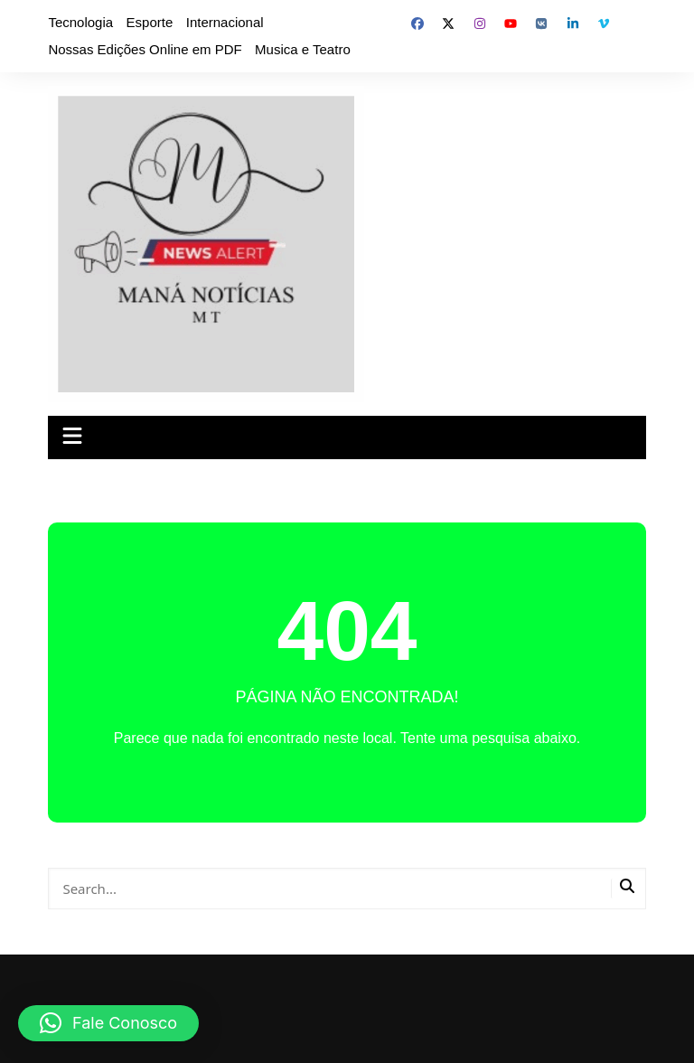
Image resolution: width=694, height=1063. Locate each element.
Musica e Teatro (303, 49)
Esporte (150, 22)
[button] (108, 1023)
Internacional (225, 22)
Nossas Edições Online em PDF (144, 49)
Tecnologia (80, 22)
